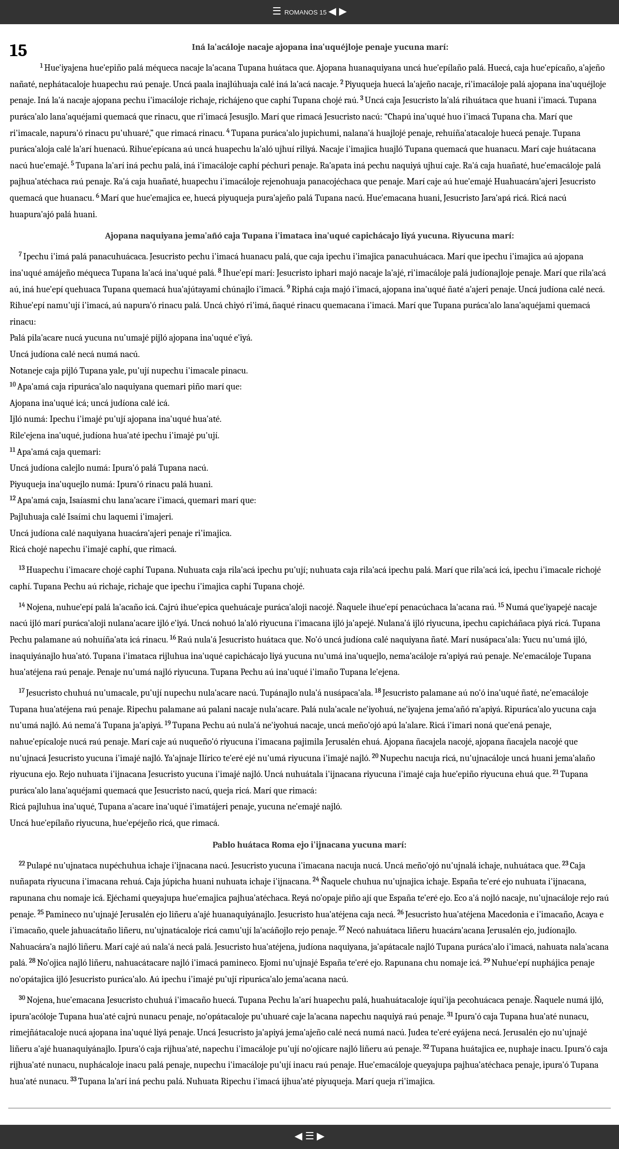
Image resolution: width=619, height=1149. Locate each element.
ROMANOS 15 (306, 12)
